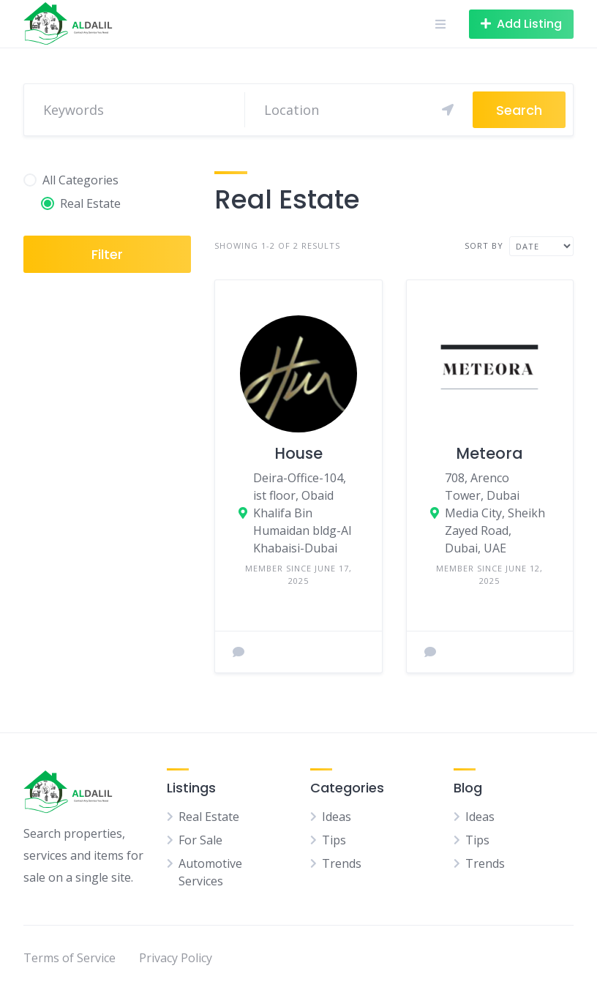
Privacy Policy (175, 958)
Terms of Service (69, 958)
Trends (341, 863)
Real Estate (209, 817)
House (298, 453)
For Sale (200, 840)
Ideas (336, 817)
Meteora (489, 453)
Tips (334, 840)
